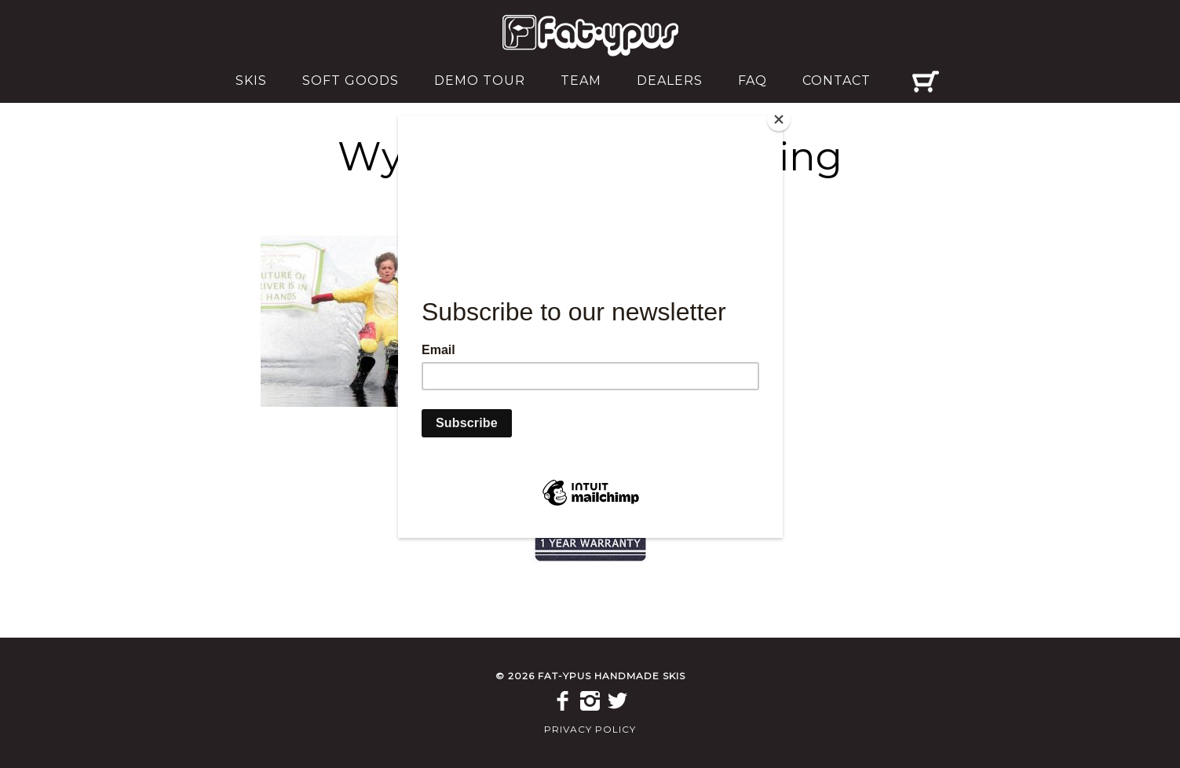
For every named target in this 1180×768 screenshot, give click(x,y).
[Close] (779, 119)
